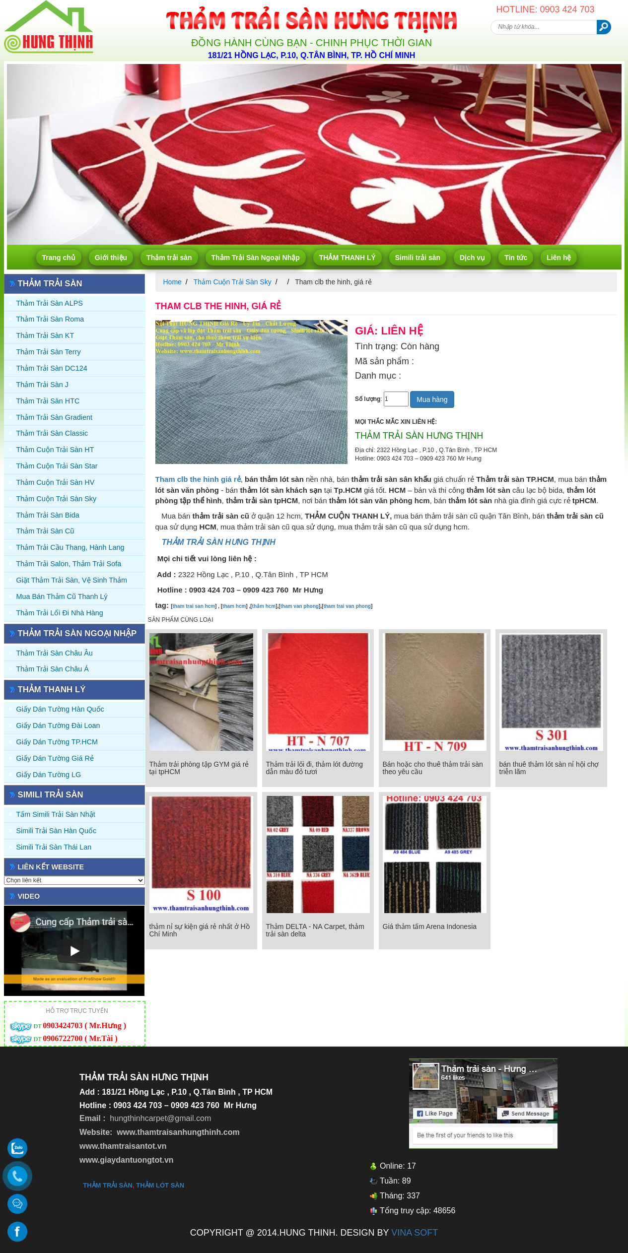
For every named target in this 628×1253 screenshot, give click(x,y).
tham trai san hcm (194, 606)
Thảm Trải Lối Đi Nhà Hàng (59, 613)
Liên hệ (559, 258)
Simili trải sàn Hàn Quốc (56, 831)
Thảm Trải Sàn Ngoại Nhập (255, 258)
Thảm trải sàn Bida (47, 515)
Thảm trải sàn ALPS (49, 303)
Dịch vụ (472, 258)
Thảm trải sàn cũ (45, 531)
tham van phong (299, 606)
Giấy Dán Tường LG (48, 775)
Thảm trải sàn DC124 (51, 368)
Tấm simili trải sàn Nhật (55, 814)
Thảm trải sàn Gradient (54, 417)
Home (172, 282)
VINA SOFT (414, 1233)
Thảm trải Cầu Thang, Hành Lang (70, 547)
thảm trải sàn (108, 1185)
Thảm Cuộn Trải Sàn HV (55, 482)
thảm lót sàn (160, 1185)
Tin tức (515, 258)
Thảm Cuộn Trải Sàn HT (55, 450)
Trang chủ (58, 258)
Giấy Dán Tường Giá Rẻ (55, 758)
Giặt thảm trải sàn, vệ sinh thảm (71, 580)
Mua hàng (432, 399)
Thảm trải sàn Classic (52, 433)
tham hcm (234, 606)
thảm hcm (264, 606)
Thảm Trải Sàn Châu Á (52, 669)
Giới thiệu (111, 258)
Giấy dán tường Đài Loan (58, 725)
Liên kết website (51, 867)
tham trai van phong (347, 606)
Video (29, 896)
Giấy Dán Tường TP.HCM (57, 742)
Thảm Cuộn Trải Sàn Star (57, 466)
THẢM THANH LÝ (347, 258)
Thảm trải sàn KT (45, 335)
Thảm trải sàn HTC (48, 401)
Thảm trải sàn (169, 258)
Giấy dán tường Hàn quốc (60, 709)
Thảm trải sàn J (42, 385)
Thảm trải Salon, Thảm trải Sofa (69, 564)
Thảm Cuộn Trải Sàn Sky (56, 499)
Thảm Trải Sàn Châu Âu (54, 653)
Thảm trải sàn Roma (50, 319)
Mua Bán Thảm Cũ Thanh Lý (62, 596)
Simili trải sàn (417, 258)
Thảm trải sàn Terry (48, 352)
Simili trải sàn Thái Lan (54, 847)
